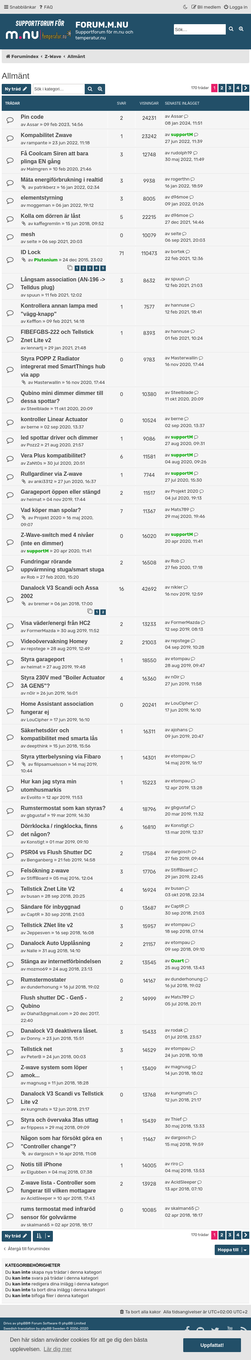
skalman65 (38, 1224)
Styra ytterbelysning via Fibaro (61, 757)
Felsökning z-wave (45, 871)
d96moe (179, 197)
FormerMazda (41, 630)
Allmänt (15, 75)
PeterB (34, 1056)
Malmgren (37, 169)
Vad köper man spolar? (51, 510)
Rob (31, 577)
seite (32, 241)
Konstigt (35, 842)
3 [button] (230, 87)
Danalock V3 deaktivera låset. (59, 1031)
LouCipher (37, 719)
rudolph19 (181, 152)
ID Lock (30, 252)
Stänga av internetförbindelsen (61, 961)
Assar (33, 124)
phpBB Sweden (53, 1329)
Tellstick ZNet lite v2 (47, 925)
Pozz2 (33, 444)
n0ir (31, 693)
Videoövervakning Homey (54, 641)
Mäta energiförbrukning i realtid (62, 180)
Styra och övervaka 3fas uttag (59, 1120)
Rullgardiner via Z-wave (51, 474)
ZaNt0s (34, 463)
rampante (37, 142)
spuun (33, 295)
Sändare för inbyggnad (50, 907)
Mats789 (180, 509)
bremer (41, 603)
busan (33, 896)
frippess (35, 1127)
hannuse (180, 305)
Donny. (34, 1038)
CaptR (33, 914)
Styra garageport (43, 659)
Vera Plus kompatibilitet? (53, 456)
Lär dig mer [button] (58, 1349)
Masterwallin (47, 382)
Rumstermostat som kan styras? (63, 808)
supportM (182, 134)
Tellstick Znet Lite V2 (48, 889)
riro (174, 1163)
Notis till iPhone (41, 1164)
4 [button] (238, 87)
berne (33, 427)
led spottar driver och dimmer (59, 438)
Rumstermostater (43, 980)
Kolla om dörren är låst (50, 216)
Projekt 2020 (184, 491)
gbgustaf (36, 815)
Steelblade (38, 408)
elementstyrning (42, 198)
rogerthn (180, 179)
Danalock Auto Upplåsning (55, 943)
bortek (178, 251)
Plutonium (46, 259)
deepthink (37, 746)
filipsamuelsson (50, 764)
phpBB (22, 1323)
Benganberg (40, 859)
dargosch (180, 851)
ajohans (179, 729)
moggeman (38, 205)
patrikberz (45, 187)
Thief (176, 1119)
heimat (34, 499)
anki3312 (43, 481)
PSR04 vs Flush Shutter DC (56, 852)
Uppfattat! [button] (212, 1345)
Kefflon (34, 321)
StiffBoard (37, 878)
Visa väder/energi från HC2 (55, 623)
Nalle (32, 950)
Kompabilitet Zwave (46, 135)
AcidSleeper (39, 1198)
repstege (36, 648)
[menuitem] (45, 7)
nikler (177, 587)
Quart (177, 960)
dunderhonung (42, 987)
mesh (28, 234)
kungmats (37, 1109)
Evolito (34, 797)
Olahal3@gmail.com (47, 1013)
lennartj (35, 347)
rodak (177, 1030)
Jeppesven (38, 932)
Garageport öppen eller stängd (60, 492)
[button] (245, 88)
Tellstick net (36, 1049)
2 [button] (222, 87)
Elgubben (37, 1172)
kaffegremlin (47, 223)
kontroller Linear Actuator (54, 419)
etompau (180, 658)
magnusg (36, 1083)
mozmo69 (37, 969)
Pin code (32, 117)
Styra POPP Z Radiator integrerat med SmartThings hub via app (63, 367)
